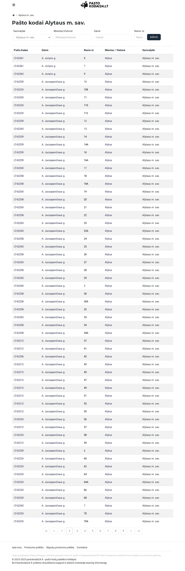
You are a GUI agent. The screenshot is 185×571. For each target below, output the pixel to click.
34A (86, 332)
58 (85, 435)
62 (85, 466)
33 (85, 317)
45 (85, 372)
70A (86, 521)
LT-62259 (19, 81)
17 (85, 168)
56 (85, 419)
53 (85, 403)
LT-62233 (19, 89)
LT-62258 (19, 175)
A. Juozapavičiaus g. (53, 81)
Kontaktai (82, 547)
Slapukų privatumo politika (60, 547)
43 (85, 364)
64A (86, 482)
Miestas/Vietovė (63, 31)
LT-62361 (19, 58)
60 (85, 458)
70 (85, 513)
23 (85, 223)
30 (85, 293)
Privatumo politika (34, 547)
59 (85, 442)
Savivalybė (19, 31)
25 (85, 246)
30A (86, 301)
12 (85, 121)
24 (85, 238)
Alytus (108, 58)
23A (86, 230)
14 (85, 136)
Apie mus (17, 547)
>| (139, 530)
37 (85, 340)
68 (85, 497)
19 (85, 191)
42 (85, 356)
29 (85, 278)
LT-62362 (19, 73)
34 (85, 325)
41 (85, 348)
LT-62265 (19, 97)
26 (85, 254)
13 (85, 128)
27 (85, 262)
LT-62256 (19, 356)
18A (86, 183)
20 (85, 199)
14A (86, 144)
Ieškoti (154, 37)
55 (85, 411)
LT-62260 (19, 285)
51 (85, 395)
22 (85, 215)
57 (85, 427)
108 (86, 89)
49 (85, 387)
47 (85, 380)
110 (86, 105)
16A (86, 160)
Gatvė (97, 31)
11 (85, 97)
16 (85, 152)
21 (85, 207)
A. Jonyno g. (49, 58)
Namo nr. (139, 31)
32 (85, 309)
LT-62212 (19, 340)
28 (85, 270)
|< (46, 530)
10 (85, 81)
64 (85, 474)
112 (86, 113)
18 (85, 175)
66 (85, 489)
